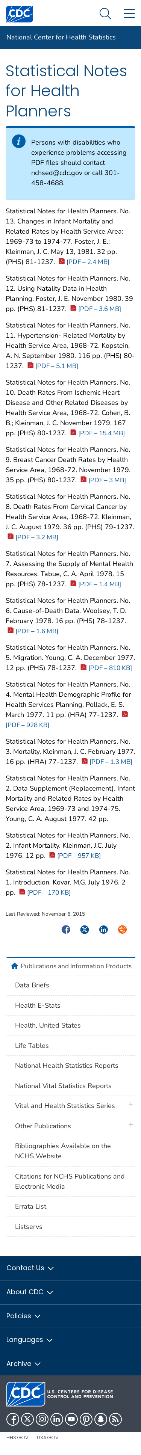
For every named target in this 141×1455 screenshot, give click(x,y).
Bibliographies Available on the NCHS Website (63, 1151)
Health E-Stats (38, 1005)
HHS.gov (17, 1437)
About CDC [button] (30, 1292)
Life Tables (32, 1045)
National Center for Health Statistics (61, 37)
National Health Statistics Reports (66, 1065)
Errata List (30, 1206)
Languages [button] (30, 1339)
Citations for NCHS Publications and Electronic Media (70, 1181)
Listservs (28, 1226)
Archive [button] (24, 1363)
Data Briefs (32, 985)
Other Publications (43, 1125)
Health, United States (48, 1025)
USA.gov (48, 1437)
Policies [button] (24, 1316)
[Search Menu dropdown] (105, 14)
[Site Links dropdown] (129, 14)
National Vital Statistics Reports (63, 1085)
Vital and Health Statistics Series (65, 1105)
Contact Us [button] (30, 1267)
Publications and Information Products (76, 966)
